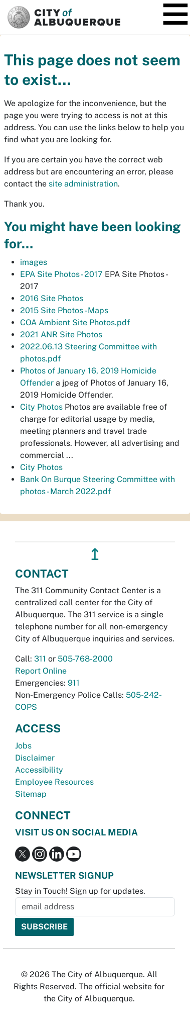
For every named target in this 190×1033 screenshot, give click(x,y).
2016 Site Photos (51, 298)
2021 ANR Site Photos (61, 334)
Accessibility (39, 770)
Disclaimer (35, 758)
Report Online (41, 671)
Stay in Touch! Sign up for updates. (80, 891)
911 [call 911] (74, 683)
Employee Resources (54, 782)
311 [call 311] (40, 659)
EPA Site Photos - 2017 (61, 274)
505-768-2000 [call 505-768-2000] (85, 659)
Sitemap (31, 794)
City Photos (41, 407)
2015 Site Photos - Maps (64, 310)
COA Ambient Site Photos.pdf (75, 322)
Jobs (23, 745)
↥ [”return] (95, 554)
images (33, 262)
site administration (83, 184)
